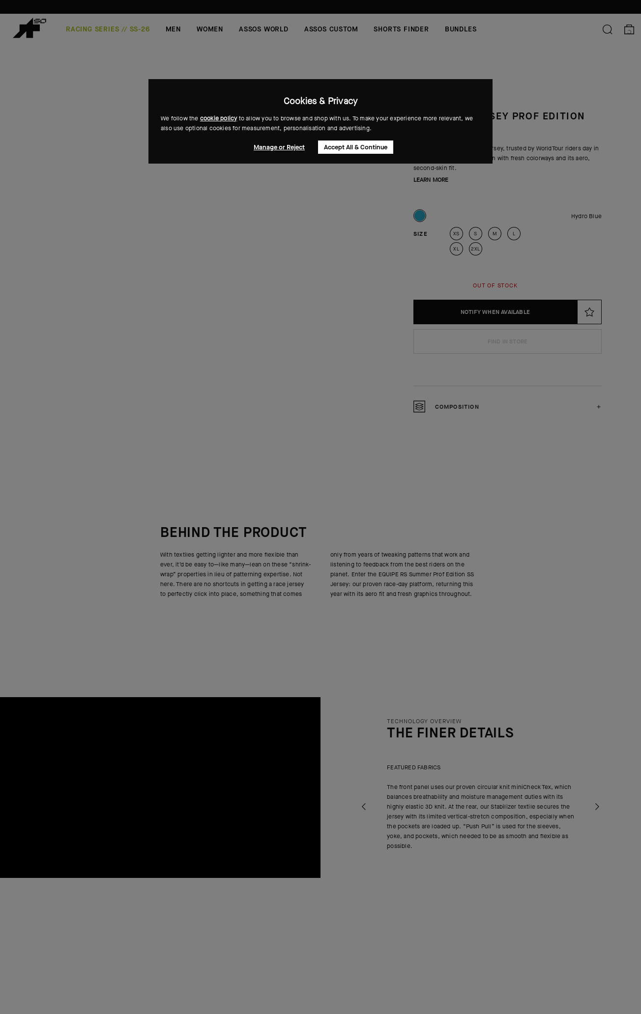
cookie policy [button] (218, 118)
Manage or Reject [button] (279, 147)
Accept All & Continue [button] (355, 147)
